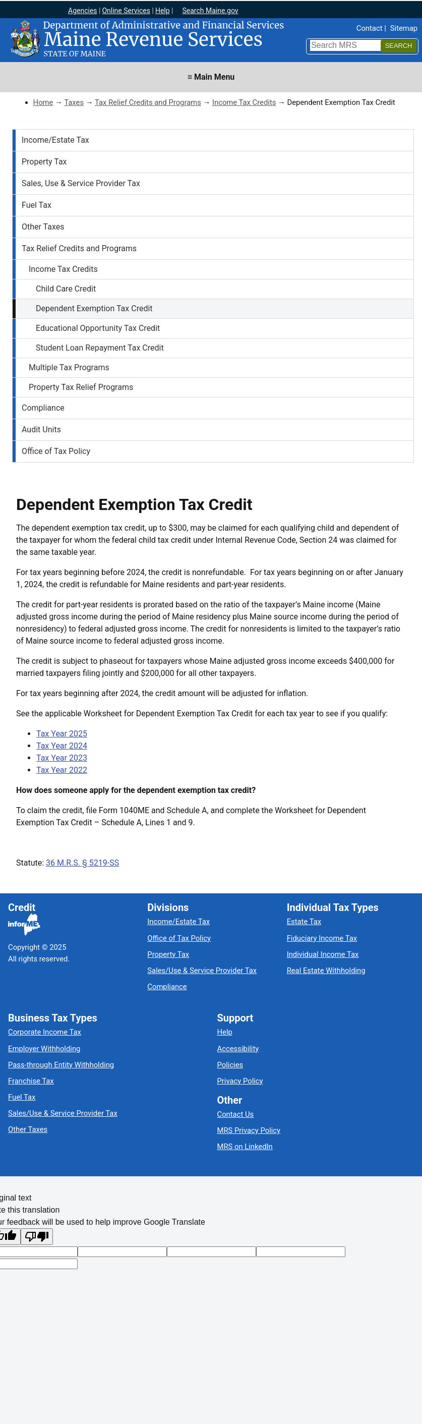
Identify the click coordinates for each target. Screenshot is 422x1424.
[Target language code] (122, 1251)
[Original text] (211, 1251)
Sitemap (403, 28)
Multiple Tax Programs (69, 367)
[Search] (398, 46)
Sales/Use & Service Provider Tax (202, 970)
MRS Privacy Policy (249, 1130)
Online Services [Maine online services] (126, 11)
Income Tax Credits (244, 102)
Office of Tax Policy (56, 451)
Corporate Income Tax (44, 1032)
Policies (230, 1064)
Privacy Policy (240, 1081)
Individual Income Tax (323, 954)
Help (224, 1032)
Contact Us (235, 1114)
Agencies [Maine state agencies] (82, 11)
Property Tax (44, 161)
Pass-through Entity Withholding (61, 1064)
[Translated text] (300, 1251)
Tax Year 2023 (61, 758)
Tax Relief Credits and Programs (148, 102)
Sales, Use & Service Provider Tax (81, 183)
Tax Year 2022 (61, 770)
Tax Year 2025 (61, 733)
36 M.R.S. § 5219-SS (82, 863)
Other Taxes (43, 227)
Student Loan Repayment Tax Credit (100, 348)
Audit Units (41, 429)
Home (43, 102)
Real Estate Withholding (326, 970)
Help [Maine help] (162, 11)
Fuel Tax (36, 205)
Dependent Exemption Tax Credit (94, 308)
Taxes (74, 102)
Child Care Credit (66, 289)
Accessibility (238, 1048)
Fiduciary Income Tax (322, 938)
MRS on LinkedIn (245, 1146)
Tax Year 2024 (61, 746)
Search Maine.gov (210, 11)
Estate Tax (304, 921)
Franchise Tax (31, 1081)
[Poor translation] (37, 1236)
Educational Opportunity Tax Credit (98, 328)
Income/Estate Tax (55, 140)
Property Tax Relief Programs (81, 387)
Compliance (43, 408)
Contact (369, 28)
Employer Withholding (44, 1048)
